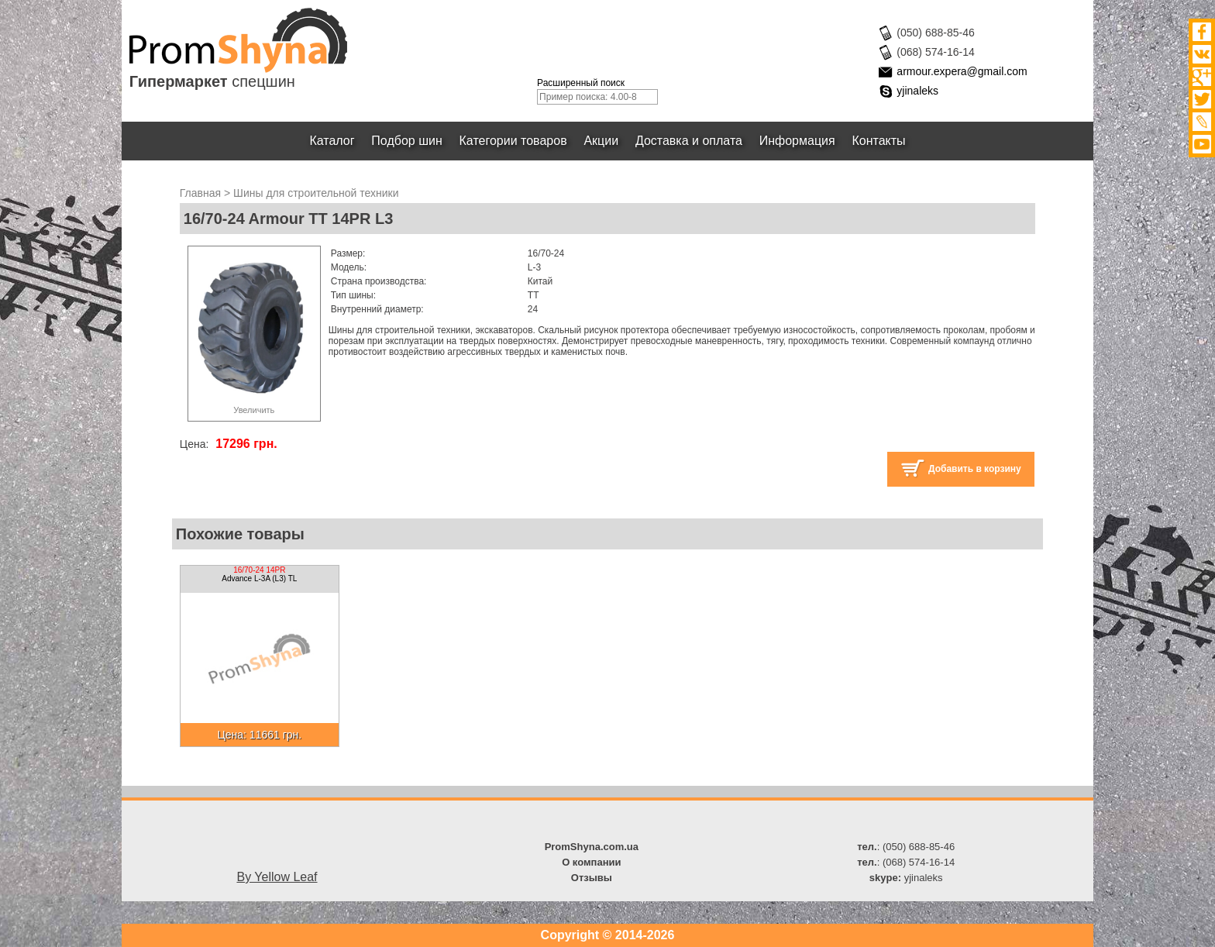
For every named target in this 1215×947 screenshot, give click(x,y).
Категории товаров (513, 140)
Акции (601, 140)
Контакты (879, 140)
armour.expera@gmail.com (962, 71)
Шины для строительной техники (315, 193)
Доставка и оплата (688, 140)
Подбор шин (406, 140)
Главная (200, 193)
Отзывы (591, 877)
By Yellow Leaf (276, 876)
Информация (797, 140)
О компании (591, 862)
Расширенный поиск (581, 82)
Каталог (332, 140)
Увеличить (253, 410)
